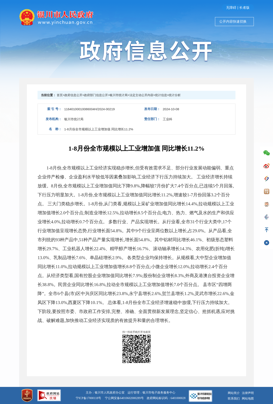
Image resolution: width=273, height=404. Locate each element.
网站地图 (248, 398)
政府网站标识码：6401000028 (166, 398)
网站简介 (234, 393)
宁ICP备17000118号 (88, 398)
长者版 (244, 7)
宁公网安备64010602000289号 (124, 398)
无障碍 (231, 7)
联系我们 (234, 398)
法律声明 (248, 393)
